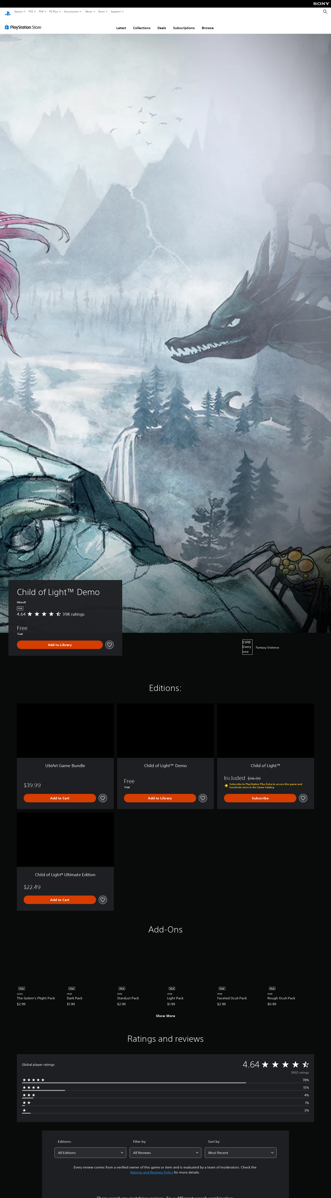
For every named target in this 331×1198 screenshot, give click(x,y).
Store (101, 11)
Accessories (71, 11)
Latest (121, 24)
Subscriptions (184, 24)
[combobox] (90, 1148)
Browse (208, 24)
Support (116, 11)
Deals (161, 24)
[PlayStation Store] (24, 23)
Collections (142, 24)
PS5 (31, 11)
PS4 (41, 11)
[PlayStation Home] (7, 12)
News (88, 11)
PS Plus (53, 11)
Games (18, 11)
